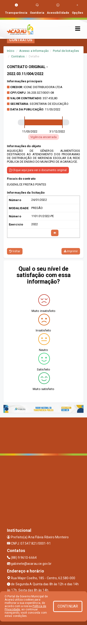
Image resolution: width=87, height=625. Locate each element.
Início (10, 51)
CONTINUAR (68, 606)
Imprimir (71, 251)
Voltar (14, 251)
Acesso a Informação (34, 51)
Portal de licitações (66, 51)
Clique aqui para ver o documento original (38, 170)
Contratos (18, 56)
